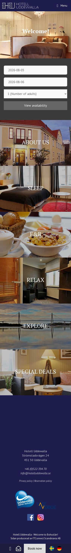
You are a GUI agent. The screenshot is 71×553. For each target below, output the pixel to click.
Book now (35, 548)
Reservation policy (43, 481)
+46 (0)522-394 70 (36, 469)
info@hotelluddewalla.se (35, 473)
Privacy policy (26, 481)
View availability (35, 105)
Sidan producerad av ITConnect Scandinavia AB (36, 538)
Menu (65, 3)
